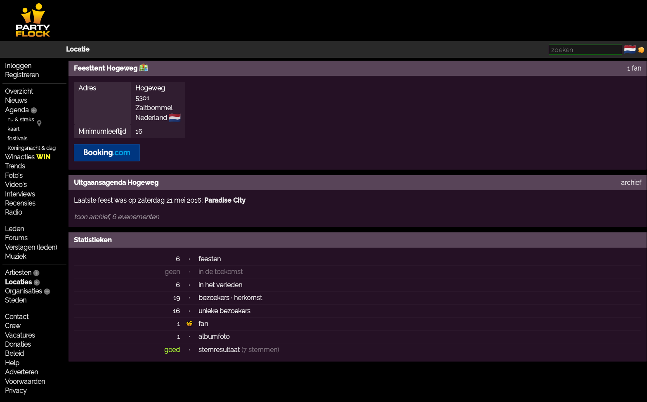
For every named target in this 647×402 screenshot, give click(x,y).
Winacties (27, 157)
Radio (13, 212)
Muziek (15, 256)
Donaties (18, 344)
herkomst (248, 298)
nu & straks (20, 119)
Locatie (78, 49)
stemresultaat (219, 350)
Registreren (22, 75)
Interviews (20, 194)
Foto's (14, 176)
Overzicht (19, 91)
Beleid (14, 353)
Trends (15, 166)
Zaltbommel (153, 108)
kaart (13, 129)
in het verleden (220, 285)
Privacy (16, 391)
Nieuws (16, 100)
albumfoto (213, 337)
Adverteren (21, 372)
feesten (209, 259)
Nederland (151, 118)
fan (203, 324)
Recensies (20, 203)
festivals (17, 138)
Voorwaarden (25, 381)
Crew (13, 326)
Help (12, 363)
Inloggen (18, 66)
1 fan (634, 68)
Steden (15, 300)
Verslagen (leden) (31, 247)
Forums (16, 238)
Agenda (17, 110)
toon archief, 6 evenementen (116, 217)
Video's (16, 185)
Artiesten (18, 273)
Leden (14, 229)
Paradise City (225, 200)
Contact (16, 317)
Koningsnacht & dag (31, 148)
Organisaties (23, 291)
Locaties (18, 282)
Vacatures (20, 335)
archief (631, 183)
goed (172, 350)
